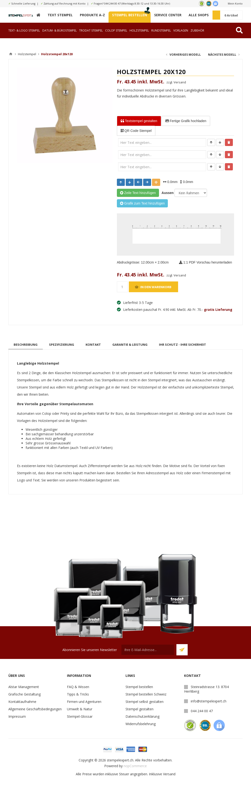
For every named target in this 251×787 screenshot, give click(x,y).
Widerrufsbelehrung (141, 724)
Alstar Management (23, 687)
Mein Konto (235, 3)
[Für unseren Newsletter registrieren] (147, 650)
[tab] (25, 345)
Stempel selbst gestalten (145, 701)
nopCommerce (135, 766)
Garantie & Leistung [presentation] (129, 344)
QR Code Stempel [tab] (136, 131)
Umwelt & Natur (79, 709)
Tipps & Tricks (78, 694)
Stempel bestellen (139, 687)
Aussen (167, 193)
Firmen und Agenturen (84, 701)
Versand (169, 774)
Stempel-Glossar (80, 716)
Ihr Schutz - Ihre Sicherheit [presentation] (182, 344)
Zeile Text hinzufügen (138, 193)
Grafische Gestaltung (24, 694)
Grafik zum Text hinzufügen (142, 203)
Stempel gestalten (139, 709)
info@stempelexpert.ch (208, 701)
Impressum (17, 716)
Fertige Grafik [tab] (185, 121)
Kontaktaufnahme (22, 701)
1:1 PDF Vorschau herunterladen (205, 262)
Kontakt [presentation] (93, 344)
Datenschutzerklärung (142, 716)
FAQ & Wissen (78, 687)
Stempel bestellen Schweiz (146, 694)
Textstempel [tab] (139, 121)
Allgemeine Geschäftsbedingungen (35, 709)
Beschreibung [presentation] (26, 344)
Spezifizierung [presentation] (61, 344)
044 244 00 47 (112, 3)
